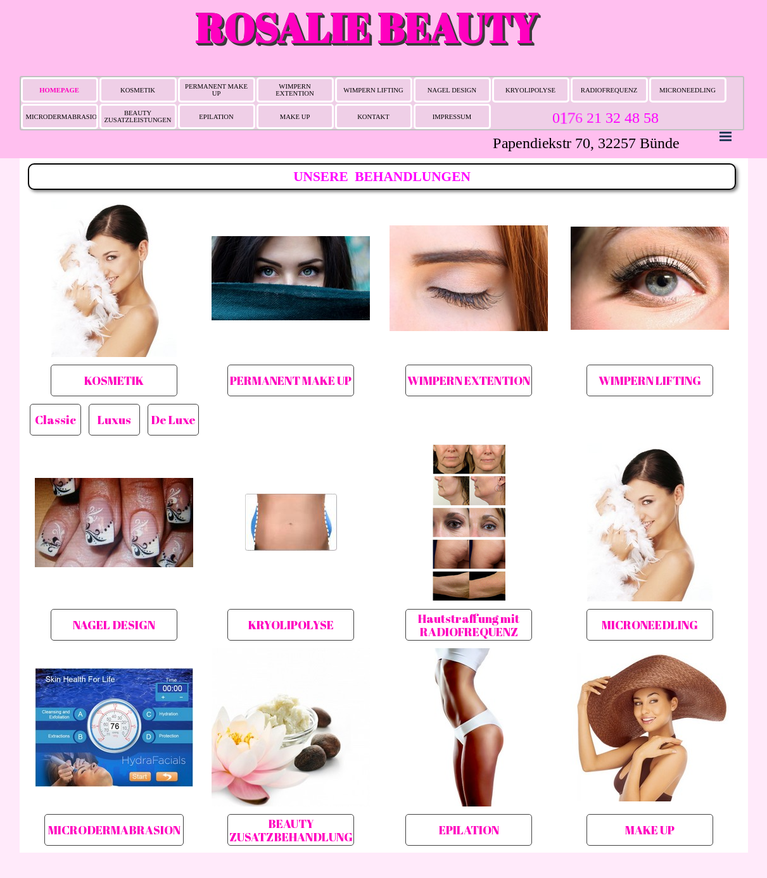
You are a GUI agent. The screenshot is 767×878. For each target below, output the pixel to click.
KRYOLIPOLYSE (530, 90)
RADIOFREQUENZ (609, 90)
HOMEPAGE (59, 90)
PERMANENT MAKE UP (216, 90)
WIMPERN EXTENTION (295, 90)
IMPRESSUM (452, 116)
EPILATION (216, 116)
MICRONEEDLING (687, 90)
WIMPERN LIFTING (373, 90)
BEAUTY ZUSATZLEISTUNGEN (138, 116)
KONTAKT (373, 116)
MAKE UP (295, 116)
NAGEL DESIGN (452, 90)
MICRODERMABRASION (64, 116)
